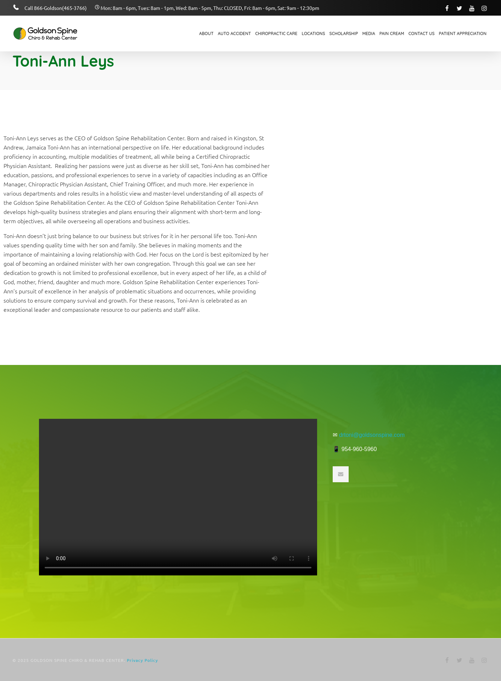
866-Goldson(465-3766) (60, 8)
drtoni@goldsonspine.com (372, 435)
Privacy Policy (142, 660)
